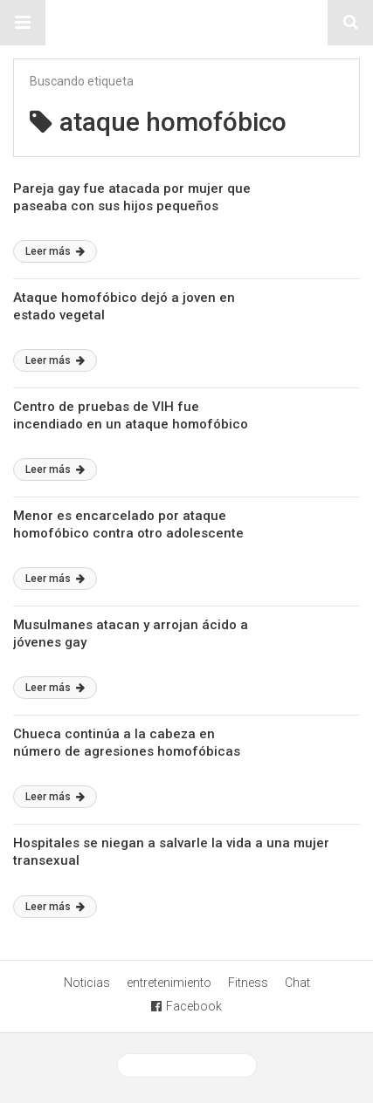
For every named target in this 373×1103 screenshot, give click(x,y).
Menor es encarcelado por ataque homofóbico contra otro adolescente (128, 524)
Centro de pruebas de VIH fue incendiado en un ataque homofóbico (130, 415)
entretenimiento (169, 983)
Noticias (87, 983)
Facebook (186, 1006)
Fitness (248, 983)
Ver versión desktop (187, 1065)
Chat (297, 983)
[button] (22, 22)
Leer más (55, 251)
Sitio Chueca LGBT (187, 22)
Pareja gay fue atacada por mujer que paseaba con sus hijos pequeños (132, 197)
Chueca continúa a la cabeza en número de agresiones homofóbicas (126, 742)
